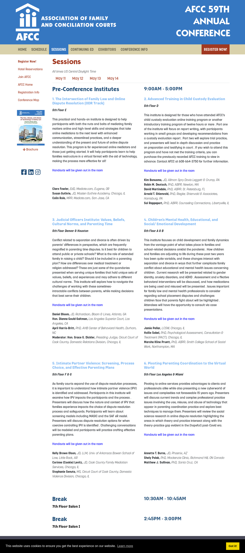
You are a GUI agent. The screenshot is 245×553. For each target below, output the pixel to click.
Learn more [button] (125, 546)
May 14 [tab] (113, 78)
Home (22, 49)
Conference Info (134, 49)
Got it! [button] (233, 546)
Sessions (58, 49)
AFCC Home (25, 84)
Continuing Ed (82, 49)
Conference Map (28, 100)
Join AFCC (24, 77)
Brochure (30, 149)
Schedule (39, 49)
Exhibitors (107, 49)
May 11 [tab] (61, 78)
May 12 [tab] (77, 78)
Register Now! (215, 49)
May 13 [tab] (95, 78)
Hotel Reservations (30, 69)
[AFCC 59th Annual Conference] (66, 22)
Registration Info (28, 92)
